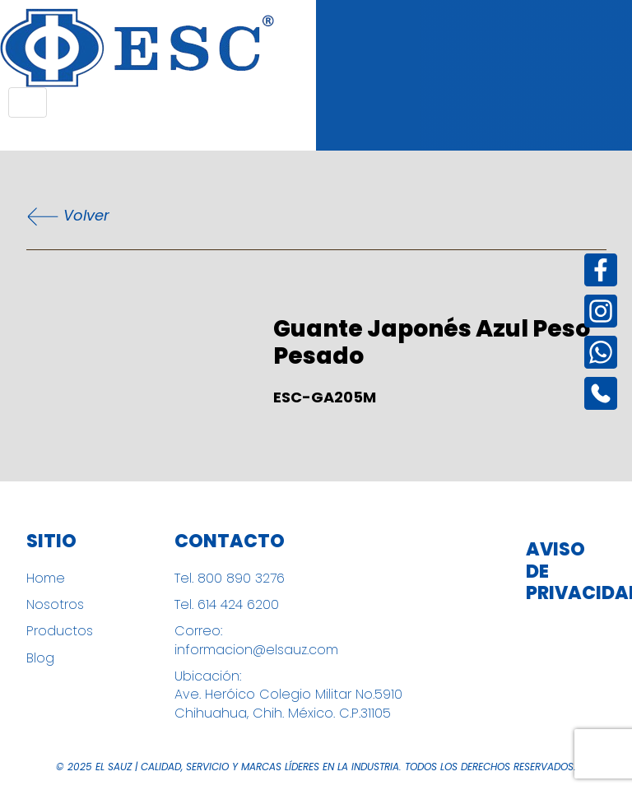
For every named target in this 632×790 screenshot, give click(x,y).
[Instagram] (600, 311)
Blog (40, 658)
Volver (67, 216)
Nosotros (55, 605)
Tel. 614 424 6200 (226, 605)
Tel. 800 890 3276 (229, 578)
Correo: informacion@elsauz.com (256, 640)
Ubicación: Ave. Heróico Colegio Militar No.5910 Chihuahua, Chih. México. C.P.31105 (288, 695)
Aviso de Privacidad (563, 571)
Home (45, 578)
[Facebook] (600, 269)
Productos (59, 631)
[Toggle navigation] (27, 102)
